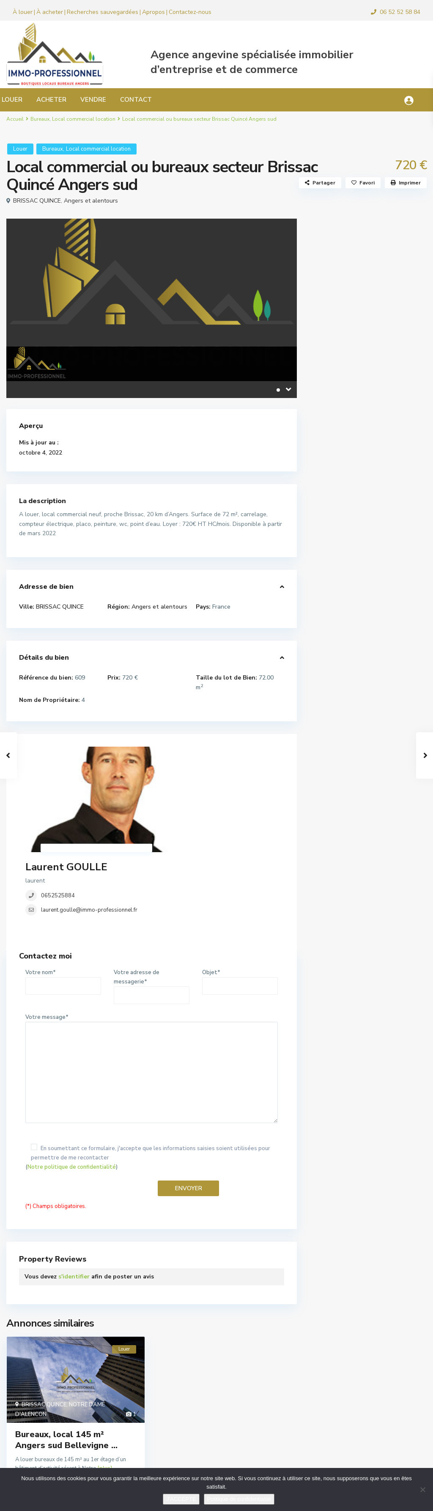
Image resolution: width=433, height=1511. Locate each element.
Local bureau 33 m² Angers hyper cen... (388, 680)
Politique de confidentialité (239, 1499)
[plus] (104, 1384)
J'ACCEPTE (181, 1499)
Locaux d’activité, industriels (362, 412)
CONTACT (136, 99)
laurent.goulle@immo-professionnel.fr (199, 796)
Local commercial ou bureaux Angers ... (386, 562)
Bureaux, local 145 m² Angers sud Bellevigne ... (66, 1355)
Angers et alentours (91, 201)
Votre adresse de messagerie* (151, 899)
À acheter (49, 12)
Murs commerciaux (348, 431)
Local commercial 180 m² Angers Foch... (387, 516)
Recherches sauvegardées (102, 12)
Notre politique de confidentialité (71, 1082)
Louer (20, 149)
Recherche (368, 265)
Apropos (153, 12)
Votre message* (151, 985)
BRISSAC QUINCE (37, 201)
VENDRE (93, 99)
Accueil (15, 119)
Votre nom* (63, 894)
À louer (23, 12)
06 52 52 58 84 (400, 12)
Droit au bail (339, 355)
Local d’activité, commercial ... (387, 600)
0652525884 (168, 781)
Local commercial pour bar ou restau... (382, 638)
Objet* (240, 894)
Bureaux (39, 119)
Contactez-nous (190, 12)
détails (124, 1397)
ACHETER (51, 99)
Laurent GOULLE (177, 753)
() (151, 1073)
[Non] (422, 1489)
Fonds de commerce (349, 374)
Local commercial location (83, 119)
